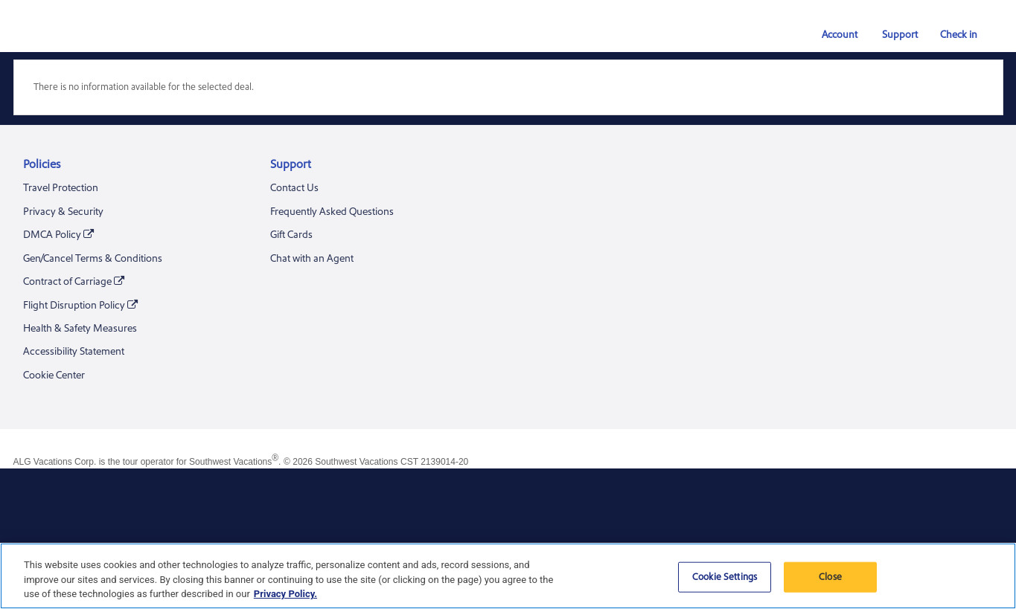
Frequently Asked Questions (332, 212)
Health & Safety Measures (80, 328)
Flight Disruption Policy (80, 306)
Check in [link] (952, 35)
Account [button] (833, 35)
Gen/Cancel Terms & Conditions (92, 258)
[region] (508, 576)
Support (290, 164)
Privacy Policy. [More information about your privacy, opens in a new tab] (285, 593)
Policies (41, 164)
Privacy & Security (63, 212)
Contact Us (294, 188)
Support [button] (892, 35)
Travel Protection (60, 188)
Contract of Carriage (73, 282)
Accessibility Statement (73, 351)
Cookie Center (54, 375)
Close (830, 576)
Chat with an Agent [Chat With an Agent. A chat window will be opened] (312, 258)
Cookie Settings (724, 576)
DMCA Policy (58, 235)
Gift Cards (291, 235)
